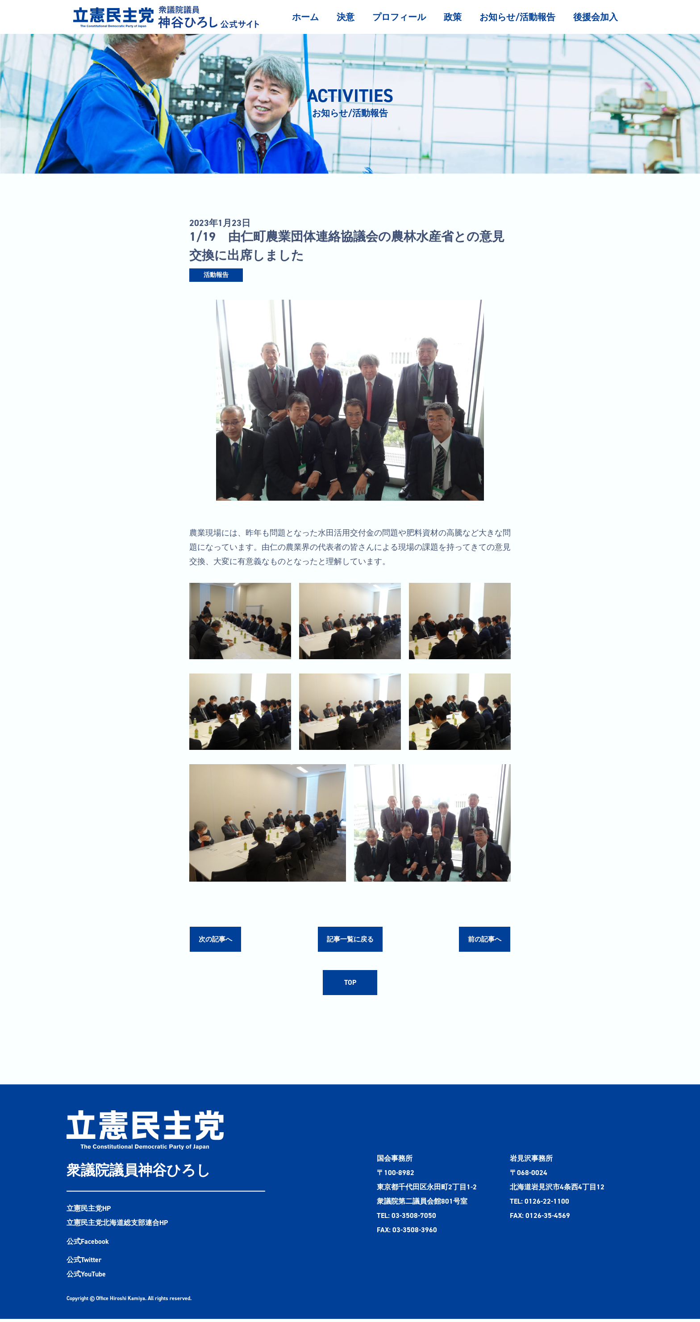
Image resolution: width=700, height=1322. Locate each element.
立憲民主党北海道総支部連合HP (117, 1225)
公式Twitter (84, 1263)
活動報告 (216, 275)
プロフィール (399, 17)
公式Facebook (88, 1244)
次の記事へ (216, 940)
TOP (350, 984)
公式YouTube (86, 1277)
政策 (453, 17)
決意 (345, 17)
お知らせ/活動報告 (517, 17)
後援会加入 (595, 17)
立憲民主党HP (89, 1211)
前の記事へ (483, 940)
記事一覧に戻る (350, 940)
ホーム (305, 17)
